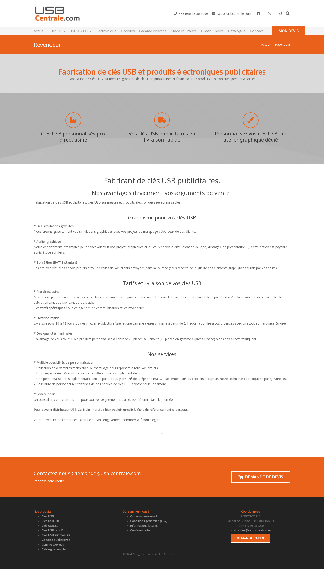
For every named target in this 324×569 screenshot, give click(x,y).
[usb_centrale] (57, 13)
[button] (287, 13)
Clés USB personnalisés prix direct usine (73, 136)
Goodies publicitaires (56, 540)
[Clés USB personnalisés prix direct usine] (73, 120)
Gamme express (53, 545)
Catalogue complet (54, 549)
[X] (269, 13)
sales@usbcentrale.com (254, 530)
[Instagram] (280, 13)
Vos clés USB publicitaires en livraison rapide (162, 136)
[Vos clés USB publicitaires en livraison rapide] (162, 120)
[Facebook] (258, 13)
